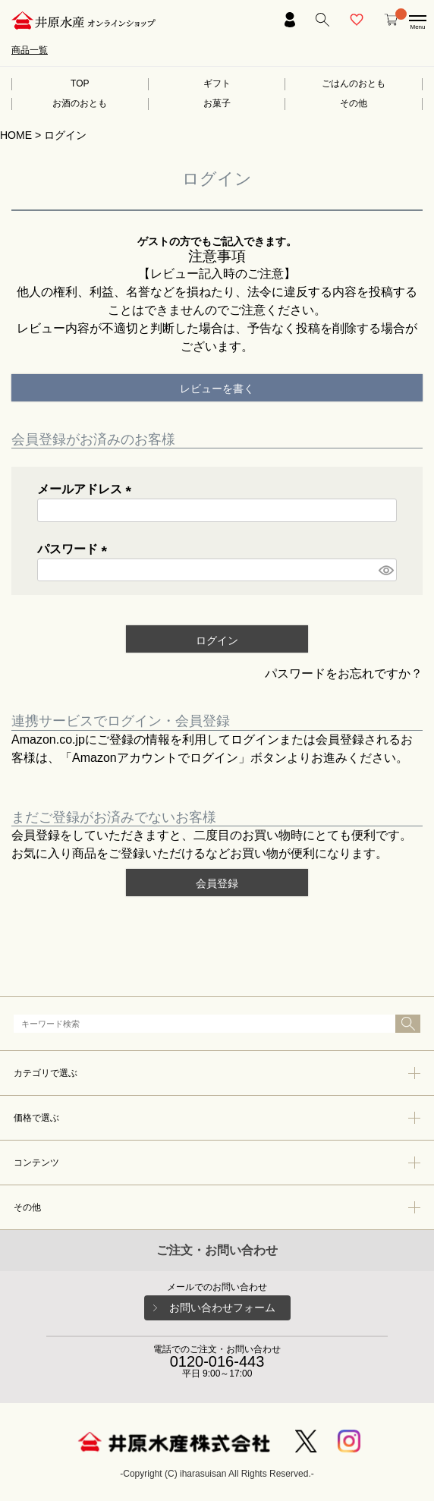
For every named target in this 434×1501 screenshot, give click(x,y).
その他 (353, 103)
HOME (16, 135)
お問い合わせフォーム (222, 1307)
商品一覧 (29, 50)
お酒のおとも (79, 103)
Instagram (349, 1441)
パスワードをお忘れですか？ (344, 673)
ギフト (217, 83)
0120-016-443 (217, 1361)
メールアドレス (87, 489)
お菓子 (217, 103)
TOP (80, 83)
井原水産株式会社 (174, 1442)
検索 (407, 1024)
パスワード (75, 549)
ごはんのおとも (353, 83)
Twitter (305, 1441)
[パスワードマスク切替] (385, 570)
